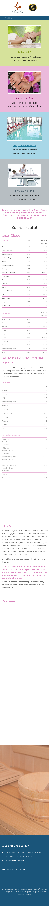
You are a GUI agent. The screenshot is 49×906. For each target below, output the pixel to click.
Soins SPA (24, 52)
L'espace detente (24, 145)
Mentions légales (24, 894)
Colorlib (42, 892)
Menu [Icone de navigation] (8, 18)
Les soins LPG (24, 191)
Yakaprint (27, 892)
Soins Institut (24, 98)
